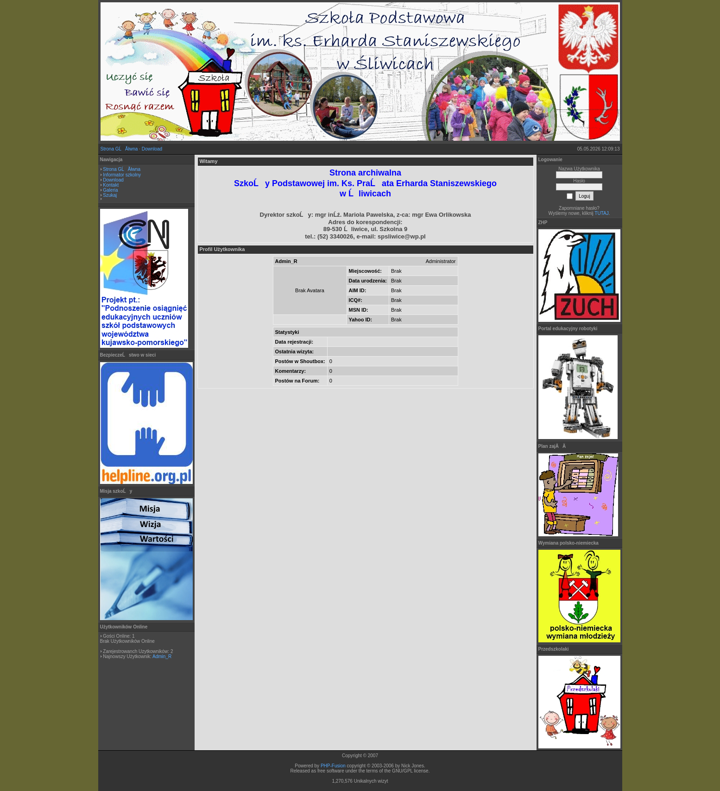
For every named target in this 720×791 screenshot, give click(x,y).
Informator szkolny (122, 174)
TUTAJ (601, 213)
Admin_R (161, 656)
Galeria (110, 190)
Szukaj (110, 195)
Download (152, 148)
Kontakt (111, 185)
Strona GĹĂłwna (119, 148)
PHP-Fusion (333, 765)
